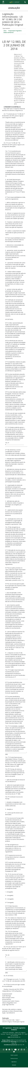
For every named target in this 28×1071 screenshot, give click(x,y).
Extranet (14, 1065)
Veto (5, 31)
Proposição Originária (15, 31)
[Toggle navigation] (3, 2)
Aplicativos (14, 1061)
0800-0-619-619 (15, 1040)
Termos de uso (14, 1058)
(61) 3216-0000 (20, 1041)
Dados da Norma (8, 32)
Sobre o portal (14, 1055)
